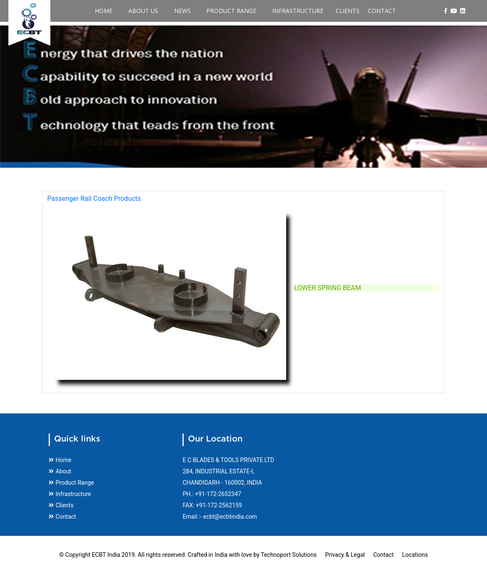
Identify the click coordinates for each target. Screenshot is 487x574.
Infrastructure (283, 11)
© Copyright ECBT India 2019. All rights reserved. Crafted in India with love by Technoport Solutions (188, 554)
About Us (151, 11)
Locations (415, 554)
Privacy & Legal (345, 554)
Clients (329, 11)
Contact (363, 11)
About (60, 471)
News (182, 11)
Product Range (224, 11)
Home (119, 11)
